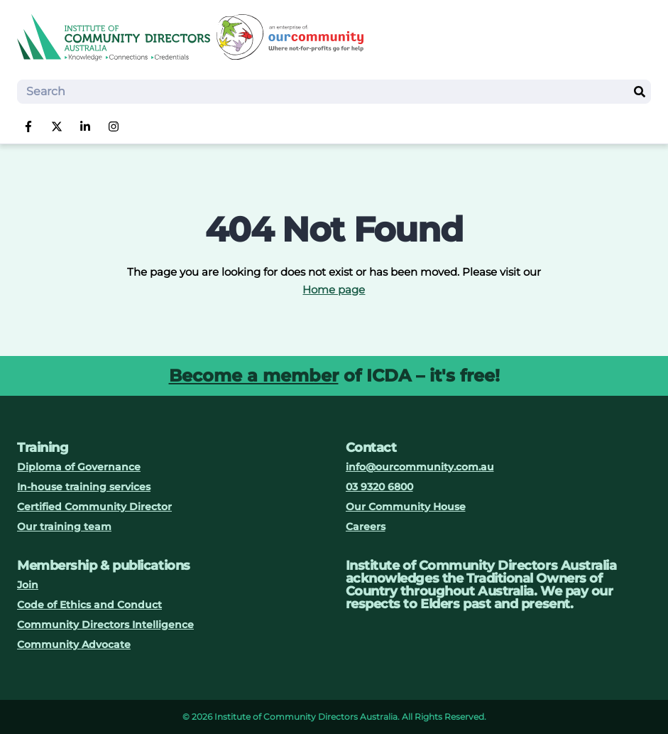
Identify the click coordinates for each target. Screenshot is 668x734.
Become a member (254, 375)
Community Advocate (74, 644)
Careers (365, 526)
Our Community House (406, 506)
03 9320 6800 (379, 486)
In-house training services (83, 486)
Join (27, 584)
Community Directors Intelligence (105, 624)
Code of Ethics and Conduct (89, 604)
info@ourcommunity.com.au (420, 466)
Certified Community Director (94, 506)
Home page (333, 289)
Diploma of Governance (79, 466)
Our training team (64, 526)
